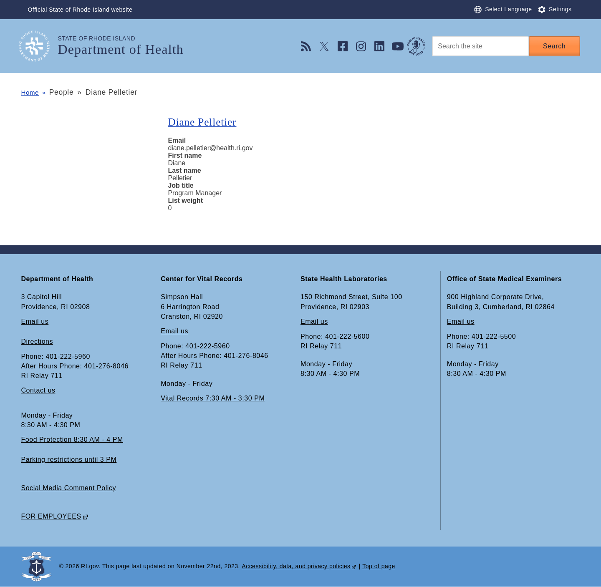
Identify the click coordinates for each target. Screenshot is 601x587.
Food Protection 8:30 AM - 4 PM (72, 439)
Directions (37, 341)
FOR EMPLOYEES (51, 516)
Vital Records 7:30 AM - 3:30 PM (213, 398)
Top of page (378, 566)
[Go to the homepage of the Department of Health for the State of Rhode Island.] (39, 46)
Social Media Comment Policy (68, 487)
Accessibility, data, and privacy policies (296, 566)
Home (31, 92)
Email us (34, 321)
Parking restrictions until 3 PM (68, 459)
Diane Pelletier (206, 121)
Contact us (38, 390)
